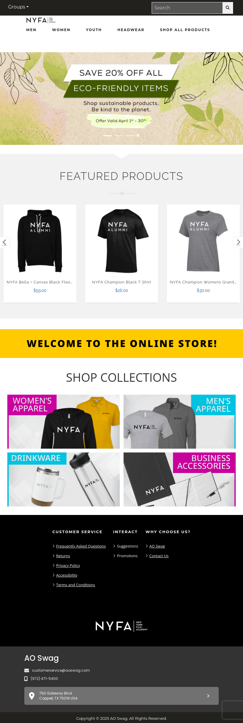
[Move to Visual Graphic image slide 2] (118, 135)
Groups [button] (16, 7)
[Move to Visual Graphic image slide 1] (107, 135)
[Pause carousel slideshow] (138, 135)
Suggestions (127, 546)
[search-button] (228, 7)
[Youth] (94, 30)
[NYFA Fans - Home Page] (41, 22)
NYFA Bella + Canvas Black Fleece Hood (47, 282)
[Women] (61, 30)
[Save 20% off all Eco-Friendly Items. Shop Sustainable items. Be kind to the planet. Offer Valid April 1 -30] (121, 98)
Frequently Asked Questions (81, 546)
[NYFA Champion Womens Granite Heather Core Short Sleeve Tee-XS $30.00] (203, 241)
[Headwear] (130, 30)
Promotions (127, 555)
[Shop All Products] (185, 30)
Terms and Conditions (75, 584)
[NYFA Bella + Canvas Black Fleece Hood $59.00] (40, 241)
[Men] (31, 30)
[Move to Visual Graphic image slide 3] (129, 135)
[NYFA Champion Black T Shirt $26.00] (121, 241)
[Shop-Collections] (121, 377)
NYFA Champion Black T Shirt (121, 282)
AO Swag (157, 546)
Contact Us (159, 555)
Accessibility (67, 575)
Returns (63, 555)
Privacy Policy (68, 565)
